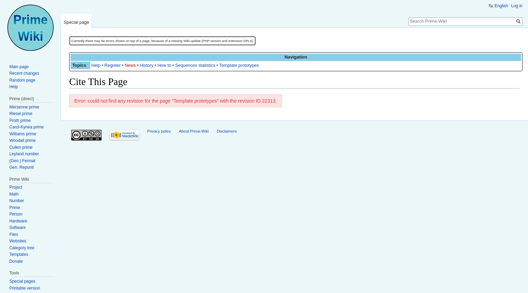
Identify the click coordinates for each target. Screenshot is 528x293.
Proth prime (20, 120)
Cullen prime (20, 147)
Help (95, 65)
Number (16, 200)
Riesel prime (20, 113)
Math (14, 194)
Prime (14, 207)
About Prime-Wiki (194, 131)
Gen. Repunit (21, 167)
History (147, 65)
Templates (18, 254)
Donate (16, 261)
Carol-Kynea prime (26, 127)
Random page (22, 80)
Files (13, 234)
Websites (17, 241)
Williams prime (22, 134)
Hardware (18, 221)
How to (164, 65)
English (501, 5)
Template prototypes (239, 65)
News (130, 65)
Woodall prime (22, 140)
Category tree (21, 247)
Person (15, 214)
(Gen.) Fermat (22, 160)
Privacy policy (159, 131)
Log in (516, 5)
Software (17, 227)
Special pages (22, 281)
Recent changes (24, 73)
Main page (19, 66)
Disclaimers (227, 131)
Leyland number (24, 153)
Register (112, 65)
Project (15, 187)
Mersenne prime (24, 107)
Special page (76, 22)
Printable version (24, 288)
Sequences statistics (195, 65)
